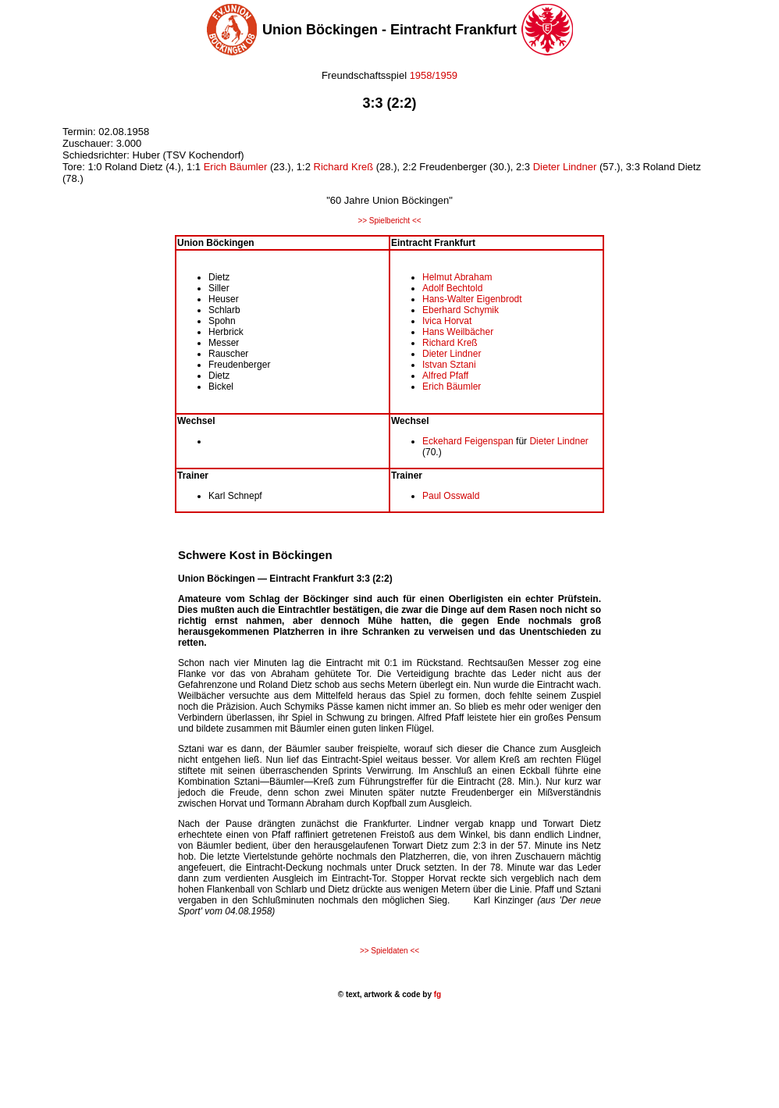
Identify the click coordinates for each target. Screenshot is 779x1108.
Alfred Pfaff (445, 375)
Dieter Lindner (565, 167)
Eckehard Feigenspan (468, 441)
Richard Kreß (344, 167)
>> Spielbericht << (389, 220)
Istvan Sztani (449, 364)
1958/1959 (433, 75)
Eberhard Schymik (460, 310)
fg (436, 994)
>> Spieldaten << (389, 950)
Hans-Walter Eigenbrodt (472, 299)
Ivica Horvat (446, 320)
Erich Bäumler (236, 167)
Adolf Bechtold (452, 288)
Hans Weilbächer (457, 331)
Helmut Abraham (457, 277)
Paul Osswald (450, 495)
